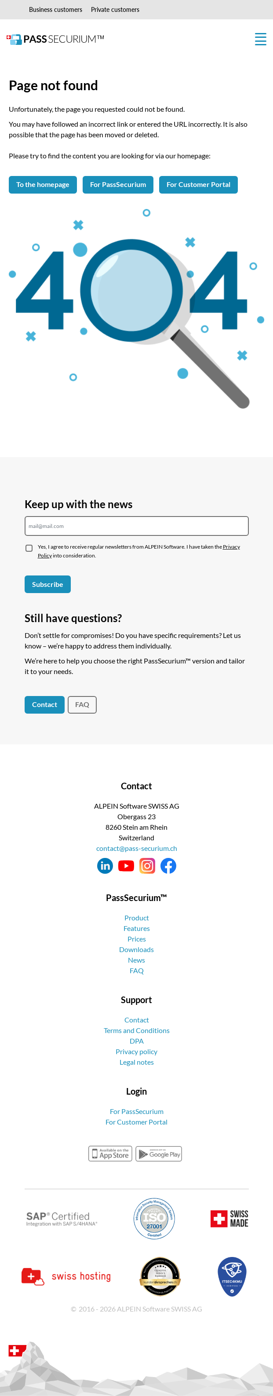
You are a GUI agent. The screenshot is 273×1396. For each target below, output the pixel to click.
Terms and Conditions (137, 1030)
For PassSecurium (118, 184)
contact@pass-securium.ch (136, 848)
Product (136, 917)
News (136, 960)
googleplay (158, 1153)
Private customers (115, 9)
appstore (110, 1153)
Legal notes (137, 1062)
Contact (44, 704)
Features (137, 928)
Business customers (55, 9)
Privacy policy (136, 1051)
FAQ (82, 704)
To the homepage (42, 184)
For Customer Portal (198, 184)
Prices (136, 938)
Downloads (136, 949)
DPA (137, 1041)
